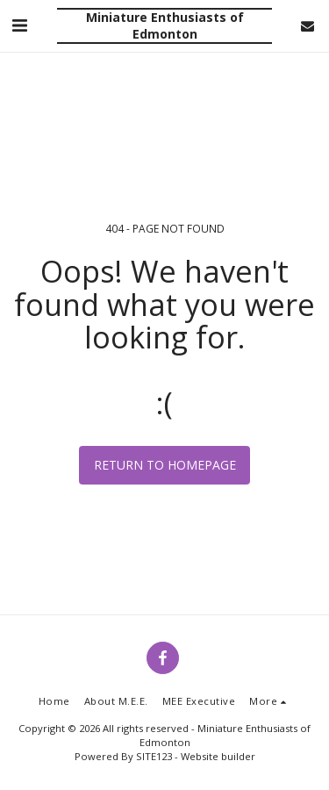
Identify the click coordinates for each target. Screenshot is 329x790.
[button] (19, 25)
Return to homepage (165, 464)
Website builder (218, 756)
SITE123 (154, 756)
